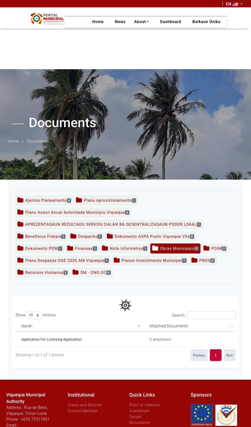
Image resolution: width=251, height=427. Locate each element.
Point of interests (145, 405)
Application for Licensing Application (51, 339)
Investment (139, 411)
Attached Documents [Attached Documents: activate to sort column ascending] (169, 326)
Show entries (35, 315)
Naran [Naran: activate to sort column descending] (26, 326)
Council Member (83, 411)
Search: (204, 315)
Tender (135, 416)
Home (13, 141)
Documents (139, 422)
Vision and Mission (85, 405)
